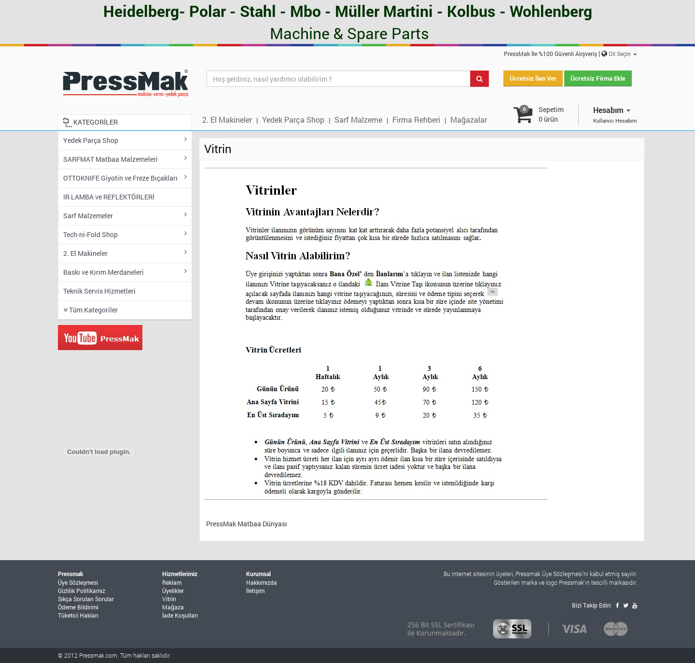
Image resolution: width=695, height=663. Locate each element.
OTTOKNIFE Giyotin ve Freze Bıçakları (125, 178)
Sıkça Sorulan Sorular (86, 599)
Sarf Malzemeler (125, 215)
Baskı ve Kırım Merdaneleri (125, 272)
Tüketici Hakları (78, 615)
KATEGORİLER (95, 122)
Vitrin (169, 599)
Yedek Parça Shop (293, 119)
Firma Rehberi (416, 119)
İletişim (255, 590)
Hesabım (611, 110)
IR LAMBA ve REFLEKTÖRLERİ (108, 196)
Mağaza (173, 607)
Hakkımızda (261, 582)
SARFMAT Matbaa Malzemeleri (125, 159)
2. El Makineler (227, 119)
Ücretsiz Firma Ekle (598, 78)
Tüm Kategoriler (90, 309)
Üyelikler (173, 590)
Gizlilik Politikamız (81, 590)
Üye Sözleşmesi (78, 582)
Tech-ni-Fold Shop (125, 234)
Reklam (171, 582)
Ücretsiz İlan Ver (533, 78)
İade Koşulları (180, 615)
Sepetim (551, 114)
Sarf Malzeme (358, 119)
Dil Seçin (623, 53)
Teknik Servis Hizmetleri (99, 291)
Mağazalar (468, 119)
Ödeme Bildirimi (78, 607)
